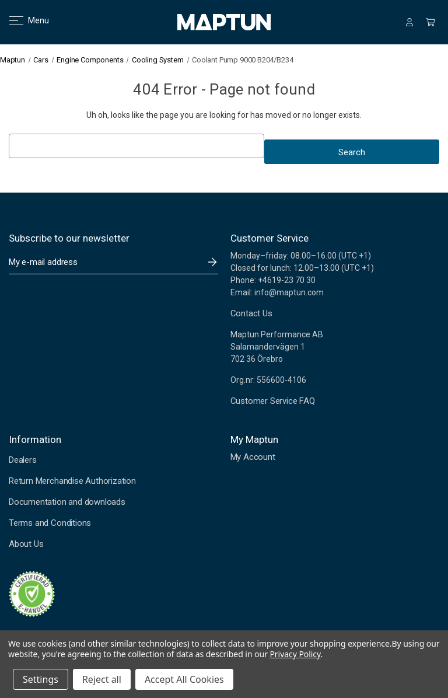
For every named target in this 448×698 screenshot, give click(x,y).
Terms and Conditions (50, 523)
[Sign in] (409, 22)
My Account (252, 457)
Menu (21, 20)
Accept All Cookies (184, 679)
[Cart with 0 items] (430, 22)
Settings (40, 679)
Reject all (101, 679)
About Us (26, 544)
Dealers (23, 460)
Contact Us (251, 313)
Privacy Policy (295, 653)
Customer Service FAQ (272, 401)
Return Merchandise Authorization (72, 481)
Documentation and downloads (67, 502)
